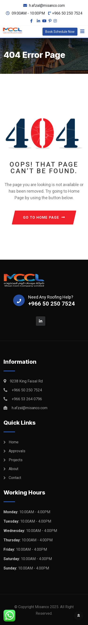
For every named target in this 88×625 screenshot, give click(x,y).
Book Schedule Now (60, 32)
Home (14, 442)
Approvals (17, 451)
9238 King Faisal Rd (26, 381)
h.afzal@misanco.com (47, 5)
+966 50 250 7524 (67, 13)
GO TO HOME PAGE (44, 217)
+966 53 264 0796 (27, 399)
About (13, 469)
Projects (16, 460)
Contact (15, 477)
